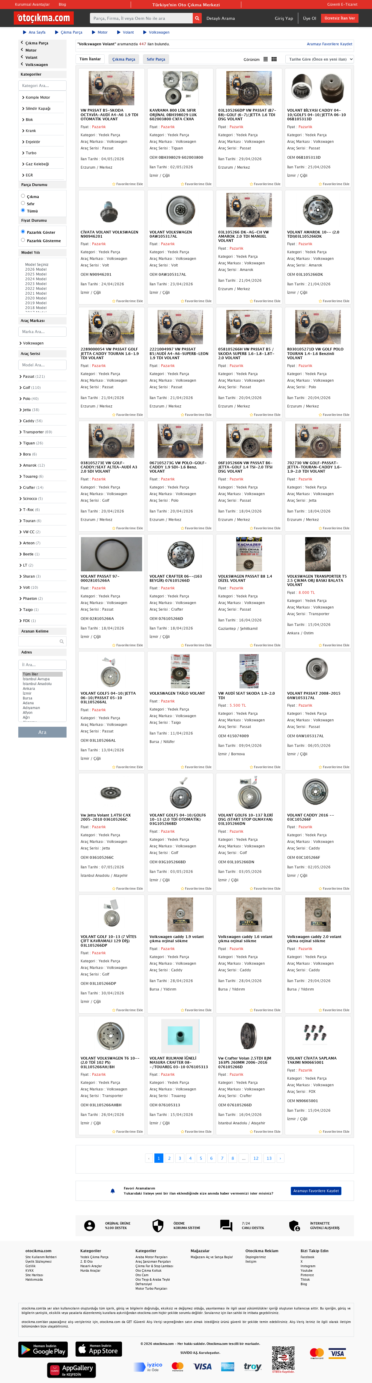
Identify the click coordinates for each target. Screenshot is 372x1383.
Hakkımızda (34, 1279)
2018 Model (43, 307)
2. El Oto (86, 1261)
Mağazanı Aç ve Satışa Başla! (212, 1257)
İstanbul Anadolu (42, 683)
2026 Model (43, 269)
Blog (62, 4)
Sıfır (30, 204)
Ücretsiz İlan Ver (340, 18)
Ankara (42, 688)
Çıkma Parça (68, 32)
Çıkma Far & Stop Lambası (154, 1266)
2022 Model (43, 288)
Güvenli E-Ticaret (342, 4)
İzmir (42, 693)
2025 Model (43, 274)
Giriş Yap (284, 18)
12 (256, 1158)
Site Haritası (34, 1275)
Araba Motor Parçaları (151, 1257)
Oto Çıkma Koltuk (148, 1270)
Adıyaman (42, 707)
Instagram (308, 1266)
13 (269, 1158)
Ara (42, 732)
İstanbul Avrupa (42, 679)
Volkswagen (156, 32)
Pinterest (307, 1275)
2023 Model (43, 283)
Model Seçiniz (43, 264)
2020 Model (43, 298)
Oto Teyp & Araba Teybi (152, 1279)
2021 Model (43, 293)
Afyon (42, 712)
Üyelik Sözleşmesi (38, 1261)
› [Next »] (280, 1158)
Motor (100, 32)
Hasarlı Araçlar (91, 1266)
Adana (42, 703)
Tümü (32, 211)
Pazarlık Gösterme (44, 241)
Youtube (307, 1270)
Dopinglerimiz (256, 1257)
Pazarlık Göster (41, 232)
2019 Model (43, 303)
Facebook (307, 1257)
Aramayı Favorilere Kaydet (329, 44)
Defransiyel (143, 1284)
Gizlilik (30, 1266)
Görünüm (252, 59)
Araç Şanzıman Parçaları (153, 1261)
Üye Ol (309, 18)
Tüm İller (42, 674)
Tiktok (305, 1279)
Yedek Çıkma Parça (94, 1257)
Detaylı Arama (221, 18)
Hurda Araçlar (90, 1270)
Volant (125, 32)
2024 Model (43, 279)
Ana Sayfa (34, 32)
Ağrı (42, 717)
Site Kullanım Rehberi (41, 1257)
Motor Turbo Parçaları (151, 1288)
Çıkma (33, 196)
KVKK (29, 1270)
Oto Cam (141, 1275)
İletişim (251, 1261)
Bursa (42, 698)
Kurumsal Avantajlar (32, 4)
